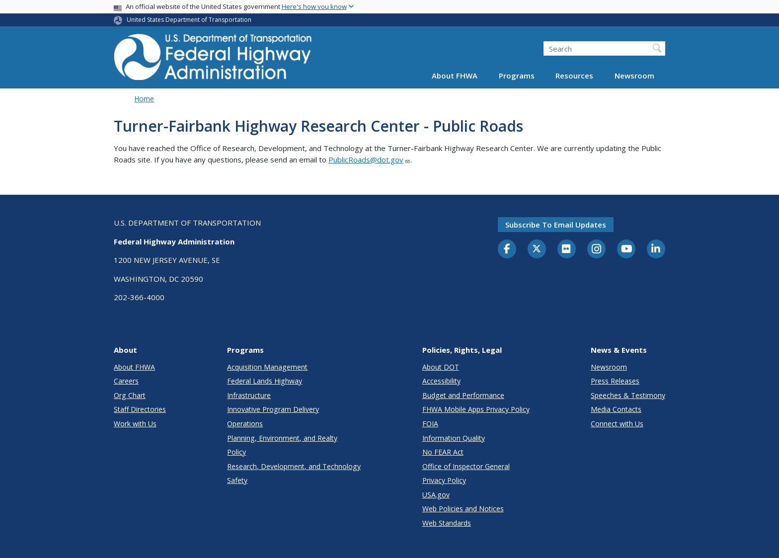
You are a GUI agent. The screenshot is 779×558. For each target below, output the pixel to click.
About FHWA (454, 75)
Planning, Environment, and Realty (282, 438)
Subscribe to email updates (555, 225)
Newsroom (634, 75)
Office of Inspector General (466, 466)
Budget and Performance (463, 395)
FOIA (430, 423)
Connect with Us (617, 423)
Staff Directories (140, 409)
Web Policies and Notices (463, 508)
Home (144, 98)
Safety (237, 480)
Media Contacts (616, 409)
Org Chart (130, 395)
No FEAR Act (443, 452)
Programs (517, 75)
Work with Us (135, 423)
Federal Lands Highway (264, 381)
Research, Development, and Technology (294, 466)
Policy (236, 452)
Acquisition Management (267, 367)
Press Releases (615, 381)
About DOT (440, 367)
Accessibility (441, 381)
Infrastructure (249, 395)
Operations (245, 423)
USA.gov (436, 494)
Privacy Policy (444, 480)
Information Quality (453, 438)
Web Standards (446, 523)
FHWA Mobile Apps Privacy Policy (476, 409)
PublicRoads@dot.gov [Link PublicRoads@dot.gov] (369, 159)
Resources (574, 75)
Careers (126, 381)
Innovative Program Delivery (273, 409)
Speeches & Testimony (628, 395)
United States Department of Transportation (189, 19)
